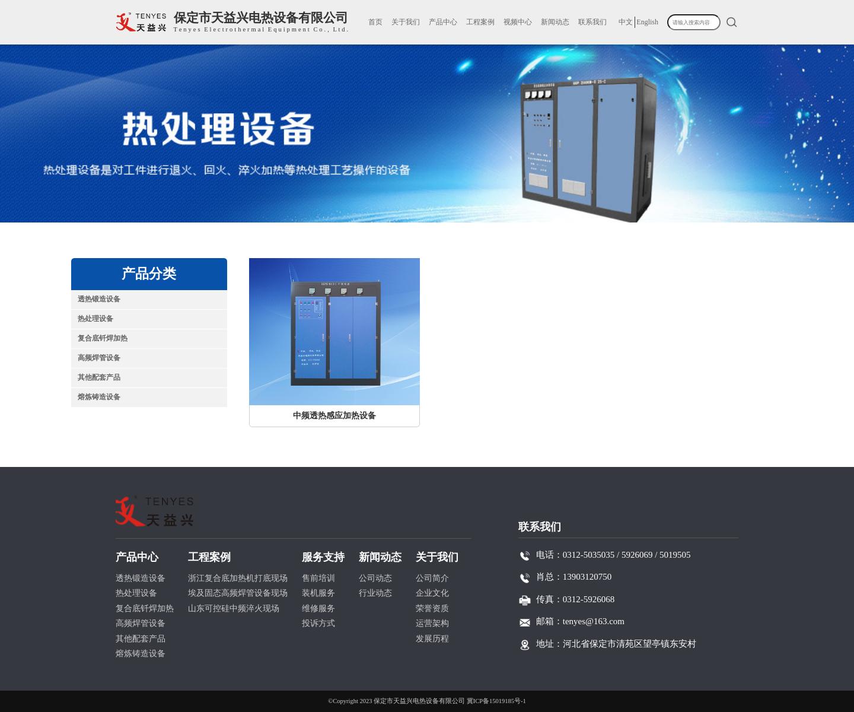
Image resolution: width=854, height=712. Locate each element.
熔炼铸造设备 (99, 397)
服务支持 (323, 557)
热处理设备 (95, 318)
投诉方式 (318, 623)
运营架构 (432, 623)
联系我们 (592, 22)
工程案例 (480, 22)
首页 (375, 22)
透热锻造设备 (99, 299)
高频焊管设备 (99, 358)
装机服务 (318, 593)
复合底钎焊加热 (103, 338)
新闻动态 (555, 22)
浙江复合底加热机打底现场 (238, 578)
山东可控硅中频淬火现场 (233, 608)
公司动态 (375, 578)
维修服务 (318, 608)
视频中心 (518, 22)
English (647, 22)
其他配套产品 (99, 377)
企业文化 (432, 593)
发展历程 (432, 638)
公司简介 (432, 578)
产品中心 (443, 22)
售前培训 (318, 578)
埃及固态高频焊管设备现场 (238, 593)
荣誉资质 (432, 608)
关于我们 (405, 22)
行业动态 (375, 593)
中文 (626, 22)
